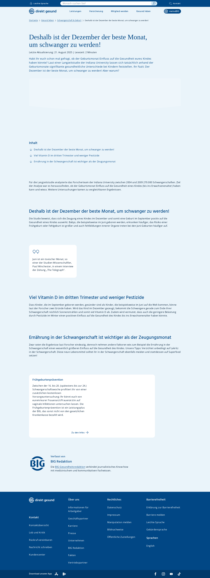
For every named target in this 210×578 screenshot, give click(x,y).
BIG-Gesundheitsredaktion (70, 466)
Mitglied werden (119, 11)
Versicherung (96, 11)
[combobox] (105, 3)
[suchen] (154, 3)
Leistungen (75, 11)
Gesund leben (143, 11)
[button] (46, 517)
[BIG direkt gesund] (42, 11)
